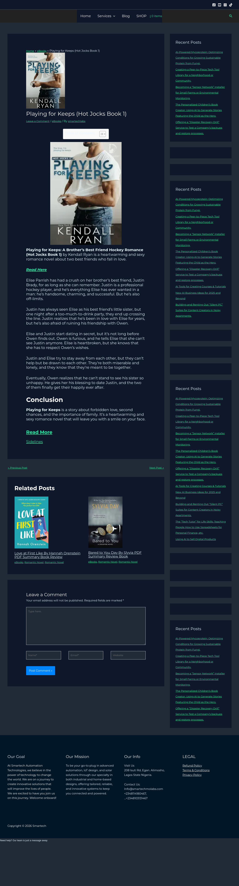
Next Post (156, 468)
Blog (126, 16)
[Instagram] (225, 5)
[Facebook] (214, 5)
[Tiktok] (230, 5)
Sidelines (34, 441)
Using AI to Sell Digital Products (198, 572)
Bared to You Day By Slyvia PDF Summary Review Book (117, 555)
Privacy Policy (192, 814)
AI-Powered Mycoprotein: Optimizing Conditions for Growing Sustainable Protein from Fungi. (200, 57)
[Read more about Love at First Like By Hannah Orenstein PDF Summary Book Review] (31, 523)
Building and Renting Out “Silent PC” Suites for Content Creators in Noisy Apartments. (199, 326)
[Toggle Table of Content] (101, 134)
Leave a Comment (39, 121)
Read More (44, 431)
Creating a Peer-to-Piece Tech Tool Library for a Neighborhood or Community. (200, 75)
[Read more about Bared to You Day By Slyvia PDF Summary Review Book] (105, 522)
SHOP (141, 16)
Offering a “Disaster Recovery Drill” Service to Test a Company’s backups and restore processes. (200, 133)
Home (85, 16)
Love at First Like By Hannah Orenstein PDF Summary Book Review (43, 557)
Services (106, 16)
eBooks (59, 121)
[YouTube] (219, 5)
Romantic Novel (35, 566)
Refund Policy (192, 805)
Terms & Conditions (196, 809)
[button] (113, 16)
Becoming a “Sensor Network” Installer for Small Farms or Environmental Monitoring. (197, 92)
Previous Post (18, 468)
